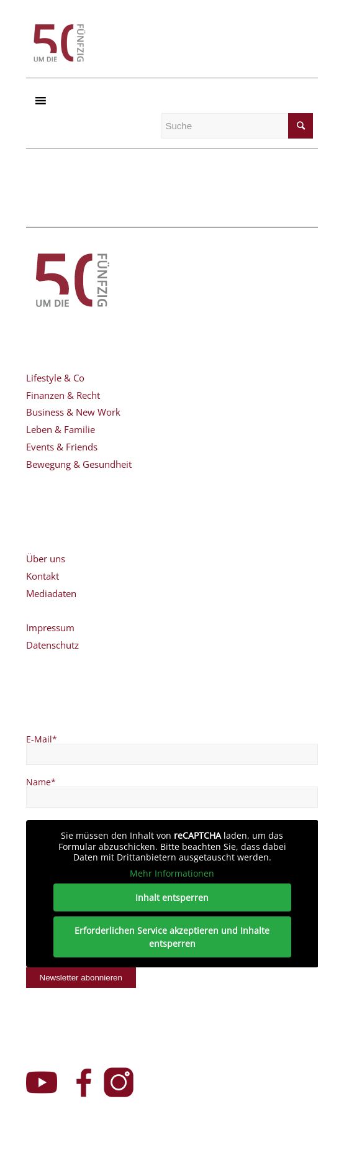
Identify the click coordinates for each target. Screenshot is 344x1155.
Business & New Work (73, 412)
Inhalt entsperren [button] (172, 897)
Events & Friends (61, 447)
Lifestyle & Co (55, 378)
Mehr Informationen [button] (172, 873)
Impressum (50, 627)
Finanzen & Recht (63, 395)
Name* (41, 782)
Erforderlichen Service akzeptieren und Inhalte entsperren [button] (172, 936)
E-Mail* (41, 739)
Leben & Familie (60, 429)
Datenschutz (52, 645)
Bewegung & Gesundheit (79, 464)
